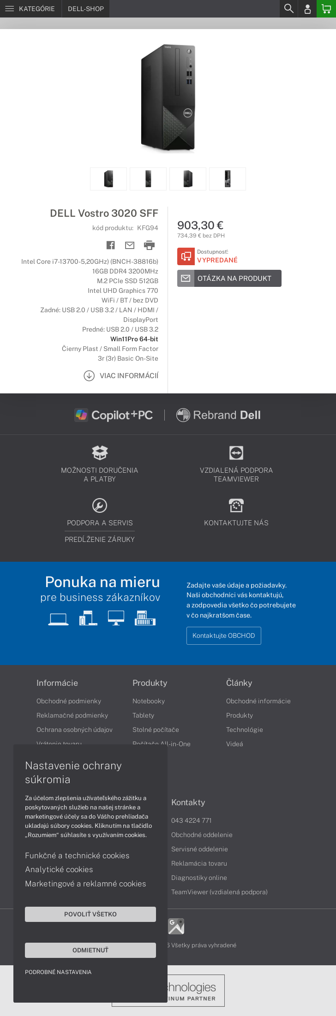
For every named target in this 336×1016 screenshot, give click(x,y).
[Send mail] (130, 246)
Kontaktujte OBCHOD (223, 635)
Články (239, 683)
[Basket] (326, 9)
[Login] (307, 9)
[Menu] (30, 9)
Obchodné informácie (258, 701)
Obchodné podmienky (68, 701)
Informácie (57, 683)
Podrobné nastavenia (58, 971)
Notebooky (148, 701)
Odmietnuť (88, 949)
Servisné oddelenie (199, 849)
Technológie (244, 729)
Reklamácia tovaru (199, 863)
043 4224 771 (191, 820)
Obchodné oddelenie (202, 834)
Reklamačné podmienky (72, 715)
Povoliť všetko (87, 913)
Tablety (143, 715)
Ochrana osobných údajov (74, 729)
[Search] (288, 9)
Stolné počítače (155, 729)
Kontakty (188, 802)
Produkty (150, 683)
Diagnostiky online (199, 877)
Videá (234, 744)
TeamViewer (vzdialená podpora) (219, 892)
